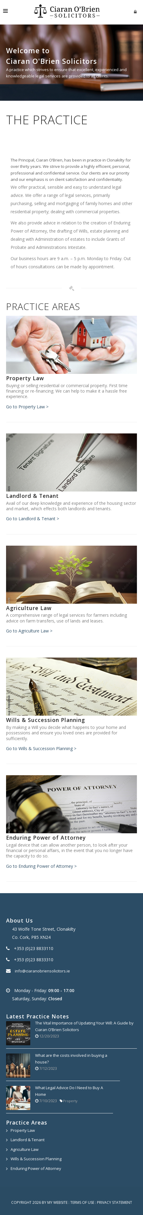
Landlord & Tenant (28, 1139)
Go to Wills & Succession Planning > (41, 748)
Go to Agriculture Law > (29, 631)
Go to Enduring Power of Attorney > (41, 866)
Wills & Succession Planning (36, 1158)
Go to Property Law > (27, 407)
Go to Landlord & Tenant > (32, 518)
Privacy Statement (114, 1202)
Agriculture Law (24, 1149)
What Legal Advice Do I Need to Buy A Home (69, 1091)
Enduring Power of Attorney (36, 1168)
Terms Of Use (82, 1202)
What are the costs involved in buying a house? (71, 1059)
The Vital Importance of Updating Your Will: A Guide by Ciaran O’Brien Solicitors (84, 1026)
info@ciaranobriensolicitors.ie (42, 971)
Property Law (23, 1130)
